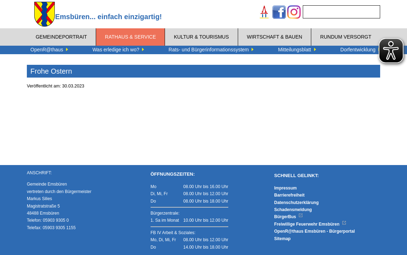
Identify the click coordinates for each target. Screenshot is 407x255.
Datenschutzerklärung (296, 202)
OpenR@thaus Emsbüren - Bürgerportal (314, 231)
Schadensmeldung (293, 209)
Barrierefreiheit (289, 195)
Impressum (285, 188)
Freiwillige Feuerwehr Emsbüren (310, 224)
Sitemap (282, 238)
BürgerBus (288, 216)
